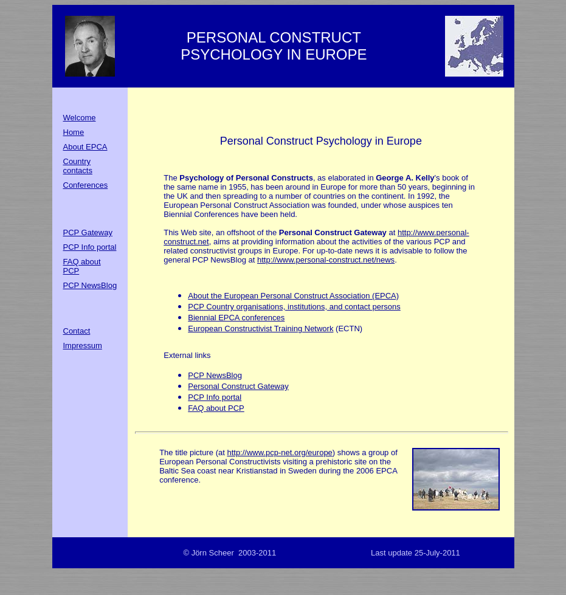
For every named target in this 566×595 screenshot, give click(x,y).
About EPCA (85, 146)
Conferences (85, 185)
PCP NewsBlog (90, 285)
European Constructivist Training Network (260, 328)
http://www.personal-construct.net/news (326, 259)
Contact (77, 330)
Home (74, 132)
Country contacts (77, 166)
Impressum (82, 345)
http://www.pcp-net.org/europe (279, 452)
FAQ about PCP (216, 408)
